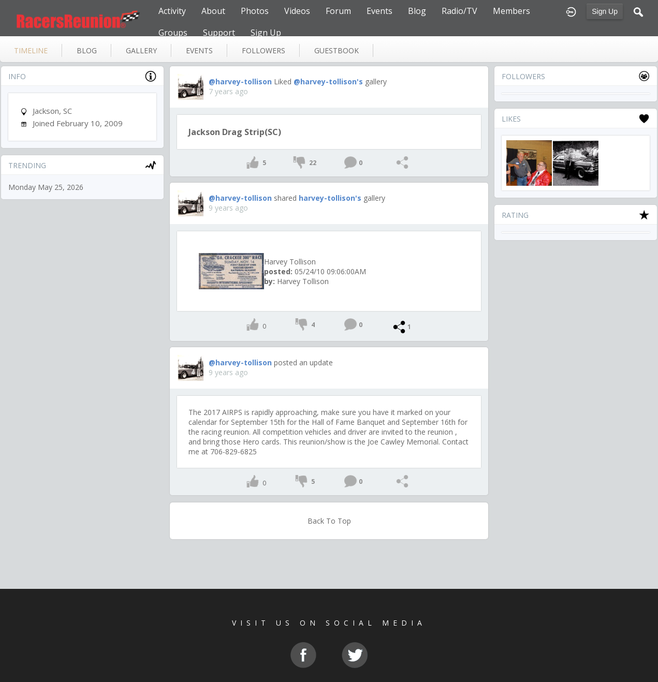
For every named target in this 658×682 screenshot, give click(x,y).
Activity (172, 11)
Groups (172, 32)
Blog (417, 11)
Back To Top (329, 521)
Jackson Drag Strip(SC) (234, 132)
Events (379, 11)
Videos (297, 11)
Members (511, 11)
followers (263, 50)
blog (87, 50)
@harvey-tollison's (328, 81)
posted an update (303, 362)
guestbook (336, 50)
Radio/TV (459, 11)
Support (219, 32)
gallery (141, 50)
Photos (255, 11)
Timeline (31, 50)
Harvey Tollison (290, 261)
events (199, 50)
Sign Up (605, 11)
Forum (338, 11)
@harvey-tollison (240, 81)
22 (312, 162)
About (213, 11)
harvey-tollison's (330, 198)
